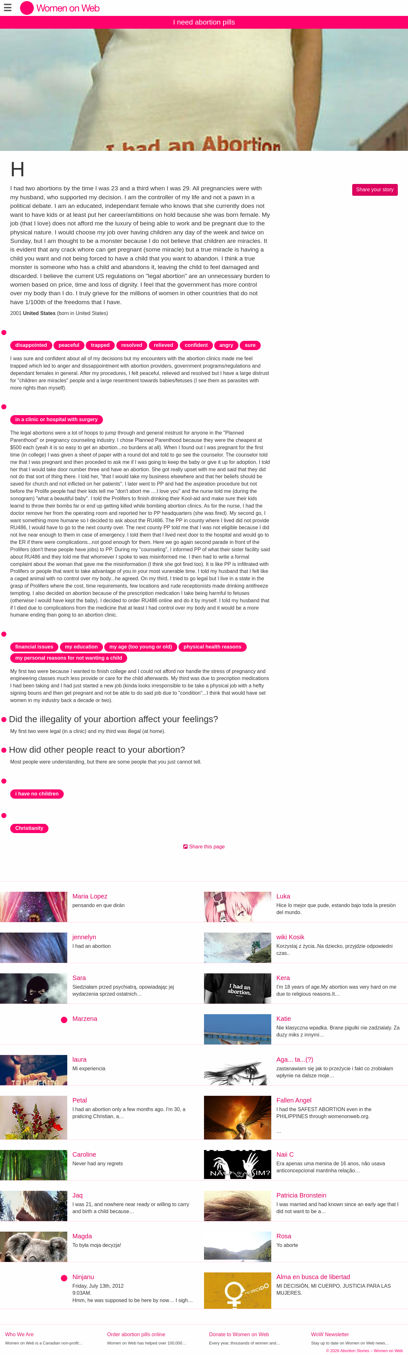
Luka (283, 896)
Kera (283, 977)
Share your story (375, 189)
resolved (131, 345)
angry (226, 345)
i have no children (37, 793)
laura (79, 1059)
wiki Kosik (290, 937)
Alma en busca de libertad (313, 1276)
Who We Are (19, 1334)
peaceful (69, 345)
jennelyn (84, 937)
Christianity (29, 828)
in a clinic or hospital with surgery (56, 419)
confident (196, 345)
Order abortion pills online (136, 1334)
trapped (100, 345)
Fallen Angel (293, 1100)
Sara (79, 977)
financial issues (34, 646)
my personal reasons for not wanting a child (68, 658)
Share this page (204, 846)
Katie (283, 1018)
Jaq (77, 1195)
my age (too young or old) (140, 646)
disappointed (31, 345)
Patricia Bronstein (301, 1195)
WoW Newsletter (330, 1334)
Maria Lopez (89, 896)
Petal (79, 1100)
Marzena (84, 1018)
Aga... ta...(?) (294, 1059)
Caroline (84, 1154)
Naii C (285, 1154)
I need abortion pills (204, 22)
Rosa (283, 1236)
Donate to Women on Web (239, 1334)
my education (81, 646)
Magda (82, 1236)
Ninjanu (83, 1276)
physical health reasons (212, 646)
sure (250, 345)
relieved (163, 345)
